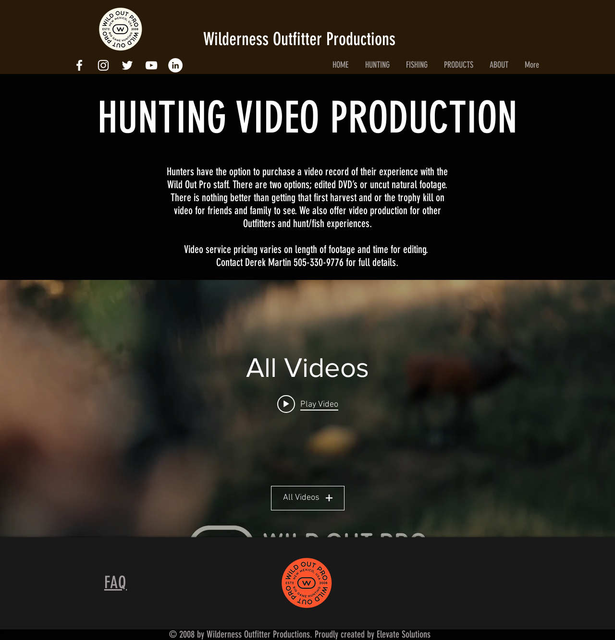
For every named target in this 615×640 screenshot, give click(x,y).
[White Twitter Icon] (127, 65)
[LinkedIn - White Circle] (175, 65)
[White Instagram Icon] (103, 65)
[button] (377, 65)
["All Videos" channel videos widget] (307, 408)
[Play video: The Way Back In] (307, 403)
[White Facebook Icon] (79, 65)
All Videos (307, 498)
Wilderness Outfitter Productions (301, 38)
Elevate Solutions (403, 634)
